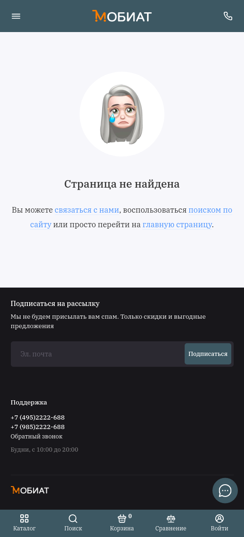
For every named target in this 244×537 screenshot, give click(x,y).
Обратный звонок (37, 436)
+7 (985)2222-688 (38, 426)
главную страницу (176, 224)
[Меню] (16, 16)
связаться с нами (87, 210)
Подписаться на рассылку (55, 303)
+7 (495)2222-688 (38, 417)
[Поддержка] (228, 16)
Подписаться (208, 353)
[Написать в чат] (225, 490)
